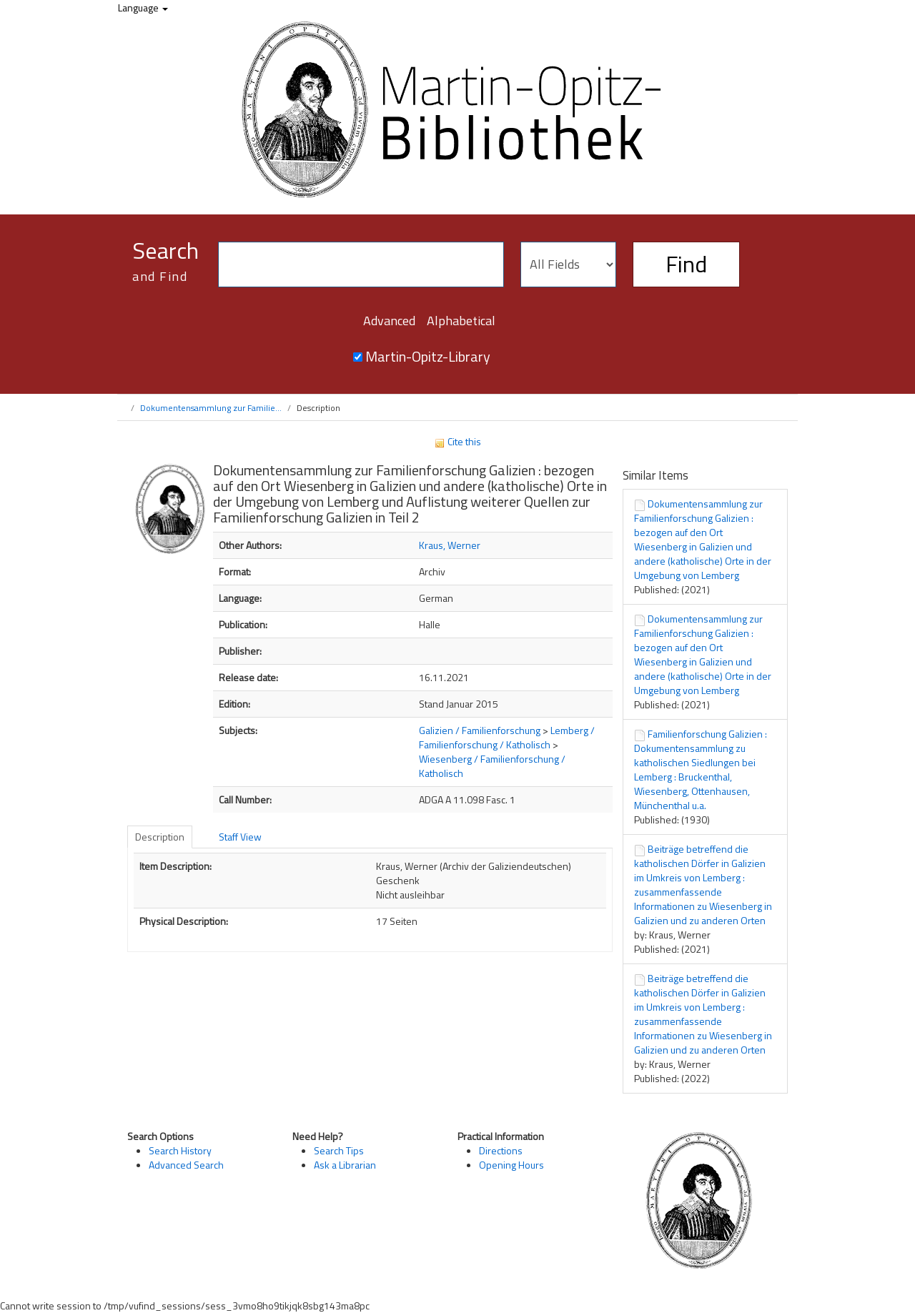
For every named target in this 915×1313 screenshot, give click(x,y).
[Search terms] (361, 264)
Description (159, 836)
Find (686, 264)
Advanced (389, 320)
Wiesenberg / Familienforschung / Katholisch (492, 766)
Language (143, 7)
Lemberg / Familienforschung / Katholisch (507, 737)
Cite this (457, 441)
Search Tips (339, 1150)
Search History (180, 1150)
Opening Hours (511, 1164)
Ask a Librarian (345, 1164)
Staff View (240, 836)
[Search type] (568, 264)
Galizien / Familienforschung (479, 730)
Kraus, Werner (449, 545)
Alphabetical (461, 320)
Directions (501, 1150)
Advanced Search (186, 1164)
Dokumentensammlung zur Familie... (211, 408)
